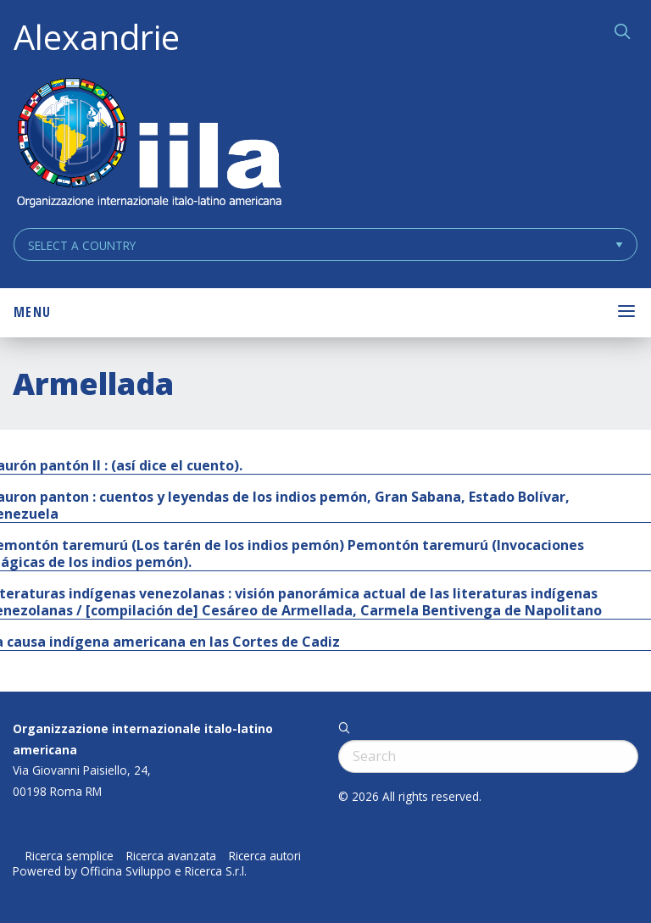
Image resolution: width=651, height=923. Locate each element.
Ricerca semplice (69, 856)
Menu (32, 312)
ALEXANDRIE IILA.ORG (148, 144)
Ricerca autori (265, 856)
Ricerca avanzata (171, 856)
